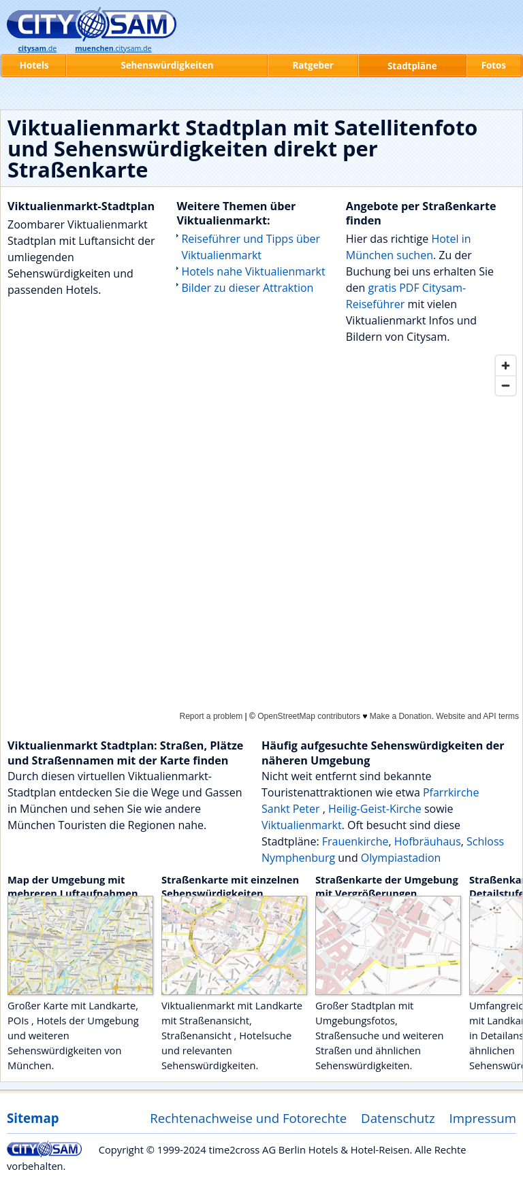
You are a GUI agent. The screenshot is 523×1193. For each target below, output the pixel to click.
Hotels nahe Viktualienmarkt (253, 271)
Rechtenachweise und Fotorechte (248, 1117)
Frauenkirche (355, 841)
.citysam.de (113, 48)
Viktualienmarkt (302, 825)
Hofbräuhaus (427, 841)
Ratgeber (312, 65)
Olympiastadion (401, 857)
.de (37, 48)
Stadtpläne (412, 66)
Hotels (34, 65)
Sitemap (33, 1117)
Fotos (493, 65)
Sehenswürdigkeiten (167, 65)
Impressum (483, 1117)
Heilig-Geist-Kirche (375, 808)
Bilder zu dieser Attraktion (247, 287)
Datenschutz (398, 1117)
